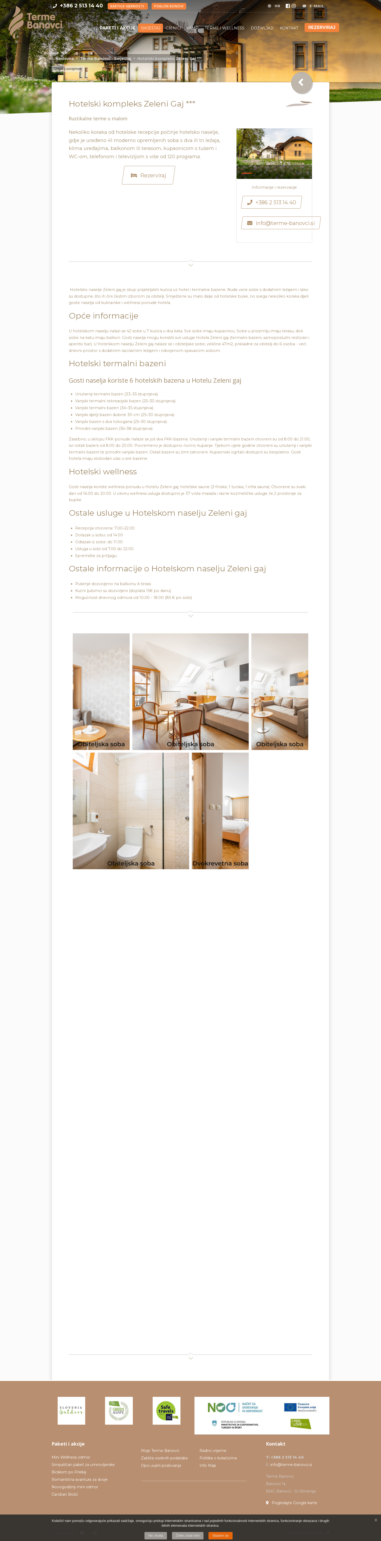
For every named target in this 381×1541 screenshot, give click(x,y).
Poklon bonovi (169, 6)
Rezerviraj (321, 27)
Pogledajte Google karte (291, 1502)
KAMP (193, 28)
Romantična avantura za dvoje (80, 1479)
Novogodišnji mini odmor (75, 1487)
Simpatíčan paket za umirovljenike (83, 1464)
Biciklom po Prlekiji (69, 1472)
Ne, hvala (155, 1536)
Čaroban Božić (65, 1494)
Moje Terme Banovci (160, 1450)
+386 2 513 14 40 (81, 5)
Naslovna (65, 58)
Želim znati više (188, 1536)
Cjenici (173, 28)
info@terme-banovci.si (291, 1464)
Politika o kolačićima (218, 1458)
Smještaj (150, 28)
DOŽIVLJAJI (263, 28)
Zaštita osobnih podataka (164, 1458)
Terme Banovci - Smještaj (105, 58)
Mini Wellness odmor (71, 1457)
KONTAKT (289, 28)
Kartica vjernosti (127, 6)
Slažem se (220, 1536)
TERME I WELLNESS (225, 28)
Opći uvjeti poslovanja (161, 1465)
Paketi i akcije (117, 27)
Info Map (207, 1465)
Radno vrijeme (212, 1450)
